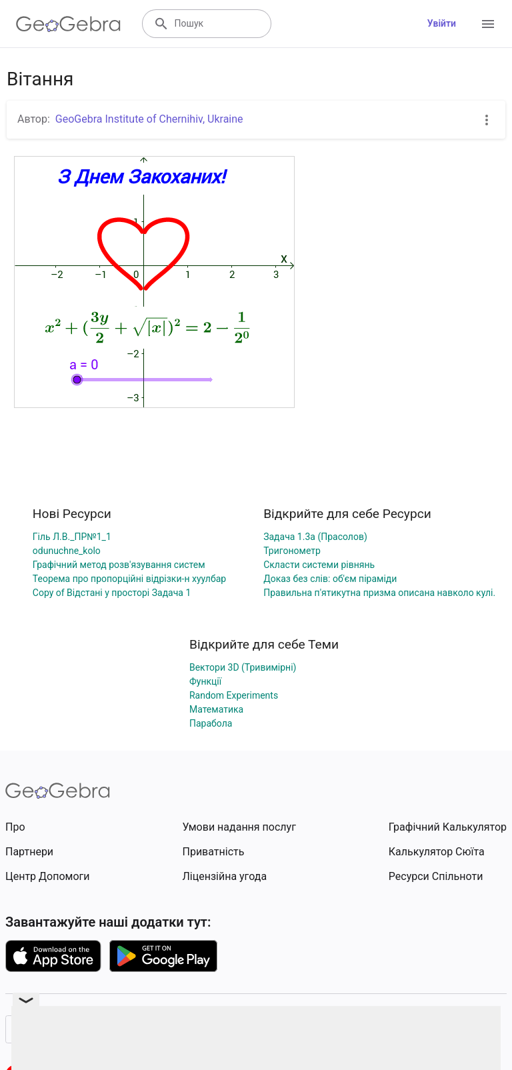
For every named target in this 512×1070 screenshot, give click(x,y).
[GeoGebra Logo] (68, 24)
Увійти (441, 23)
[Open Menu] (488, 24)
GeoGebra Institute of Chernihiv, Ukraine (149, 119)
